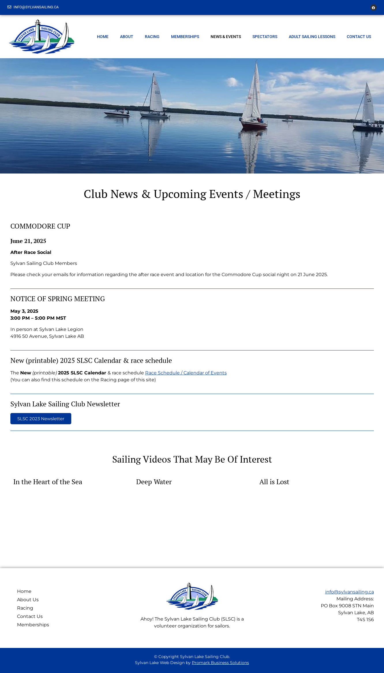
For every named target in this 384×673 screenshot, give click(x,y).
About (126, 36)
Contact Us (359, 36)
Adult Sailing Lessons (312, 36)
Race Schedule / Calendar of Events (186, 373)
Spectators (264, 36)
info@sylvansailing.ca (349, 592)
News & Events (226, 36)
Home (102, 36)
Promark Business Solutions (220, 662)
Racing (152, 36)
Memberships (185, 36)
